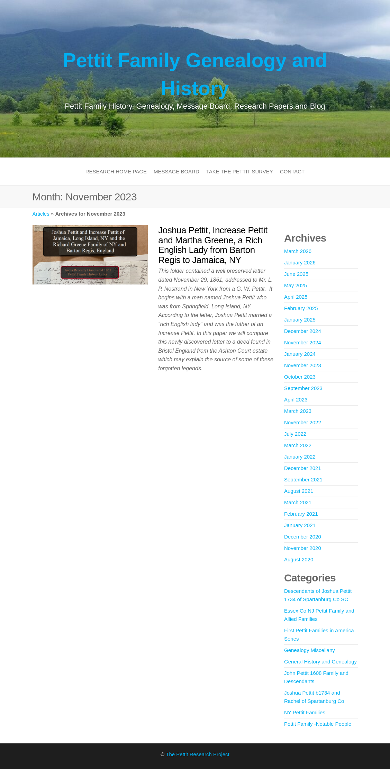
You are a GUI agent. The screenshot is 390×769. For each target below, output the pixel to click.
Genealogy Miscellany (309, 650)
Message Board (176, 171)
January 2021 (300, 525)
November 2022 (302, 422)
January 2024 (300, 354)
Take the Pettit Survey (239, 171)
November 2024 (302, 342)
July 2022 (295, 434)
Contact (292, 171)
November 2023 (302, 365)
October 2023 (300, 377)
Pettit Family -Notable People (317, 724)
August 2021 (298, 491)
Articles (41, 214)
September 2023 (303, 388)
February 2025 (301, 308)
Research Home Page (116, 171)
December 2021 (302, 468)
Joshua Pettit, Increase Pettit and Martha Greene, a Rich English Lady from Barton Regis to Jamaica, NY (212, 245)
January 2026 (300, 262)
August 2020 (298, 559)
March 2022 (297, 445)
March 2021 (297, 502)
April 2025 (296, 297)
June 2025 (296, 274)
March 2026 (297, 251)
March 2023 (297, 411)
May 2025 (295, 285)
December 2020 (302, 537)
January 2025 (300, 320)
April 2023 (296, 399)
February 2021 (301, 514)
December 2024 (302, 331)
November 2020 (302, 548)
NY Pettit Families (304, 712)
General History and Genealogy (320, 661)
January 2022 (300, 457)
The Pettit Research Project (197, 754)
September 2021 (303, 479)
